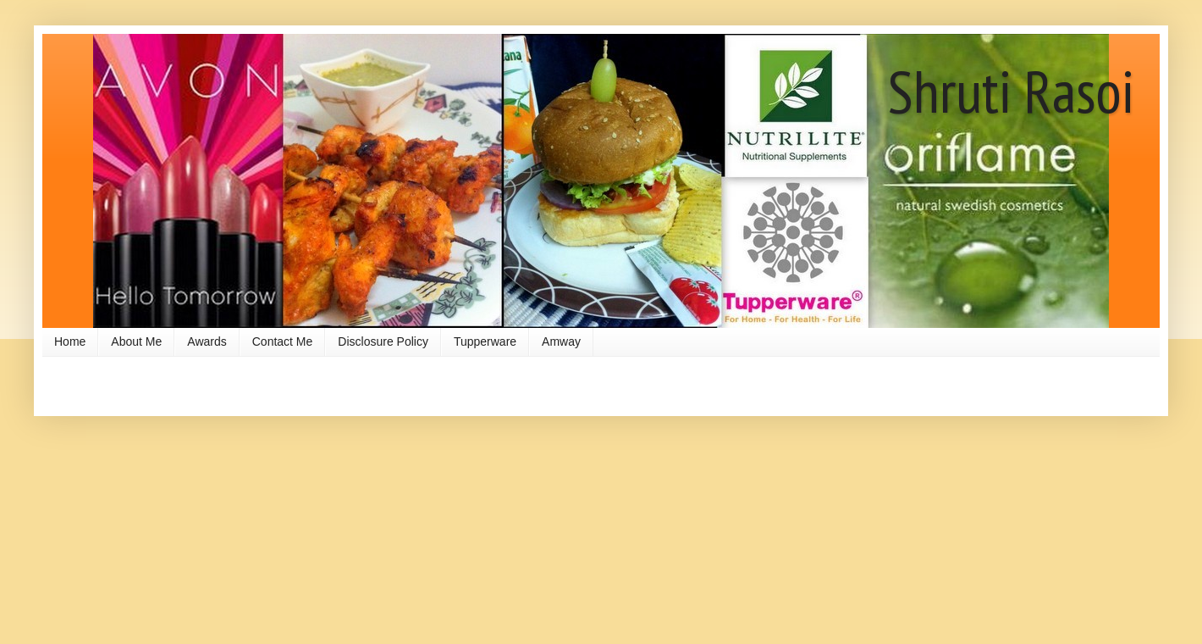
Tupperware (485, 341)
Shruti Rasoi (1011, 91)
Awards (206, 341)
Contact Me (282, 341)
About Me (136, 341)
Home (69, 341)
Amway (561, 341)
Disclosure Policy (383, 341)
